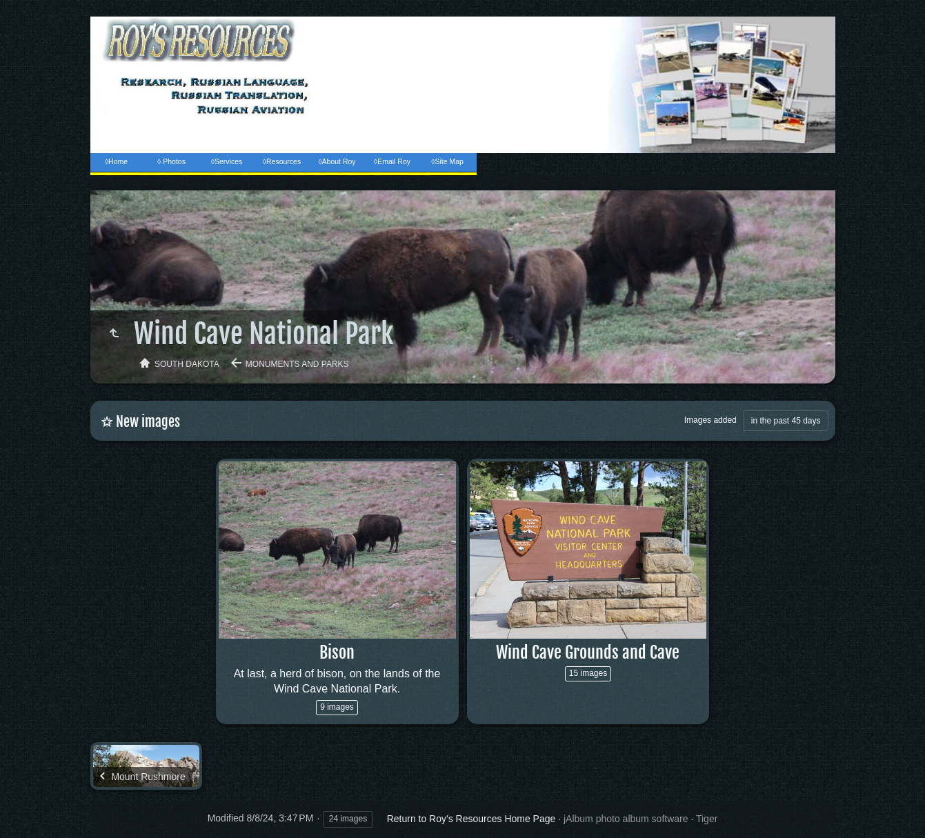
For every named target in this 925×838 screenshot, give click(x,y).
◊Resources (282, 161)
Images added (710, 420)
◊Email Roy (392, 161)
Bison (337, 652)
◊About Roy (336, 161)
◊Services (226, 161)
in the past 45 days (786, 421)
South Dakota (187, 364)
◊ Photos (171, 161)
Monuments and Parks (297, 364)
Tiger (706, 818)
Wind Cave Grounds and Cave (587, 652)
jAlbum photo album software (626, 818)
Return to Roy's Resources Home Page (471, 818)
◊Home (116, 161)
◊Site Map (447, 161)
